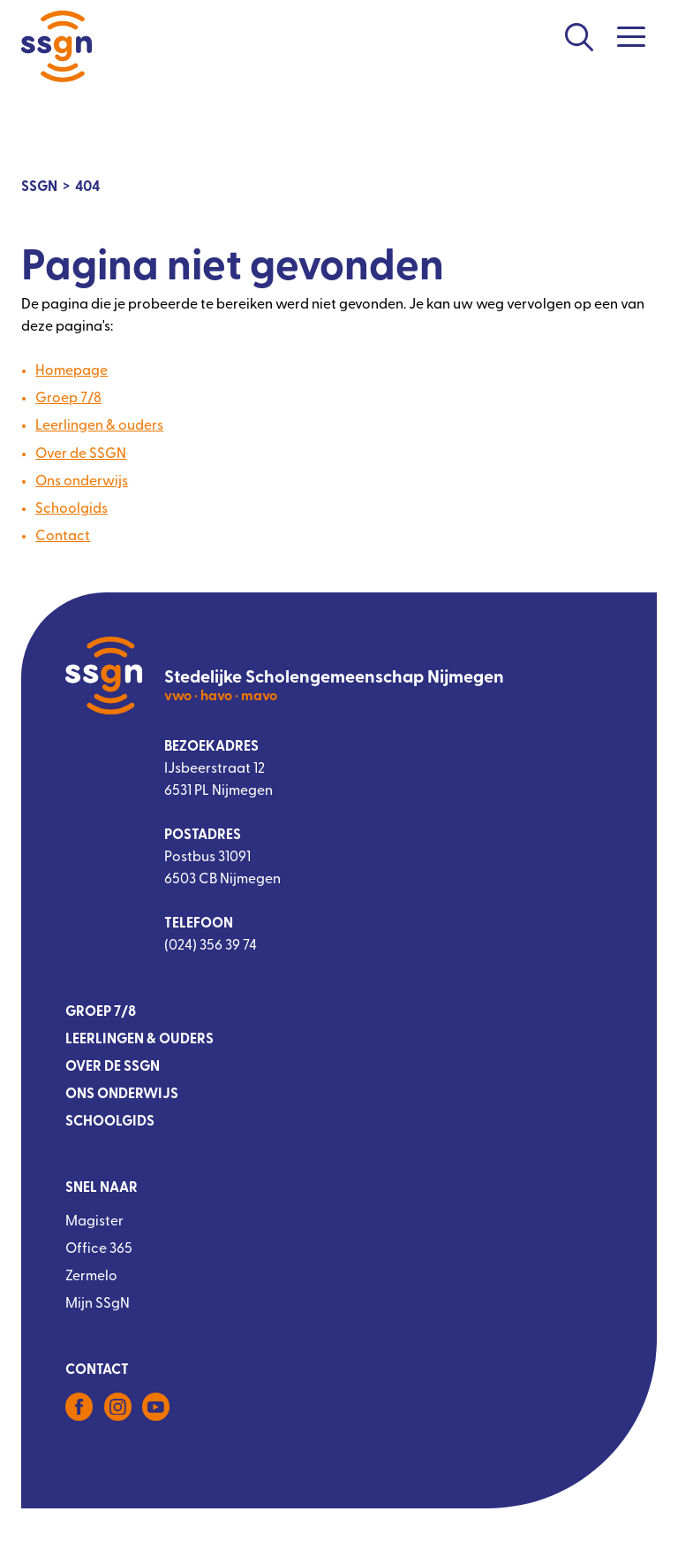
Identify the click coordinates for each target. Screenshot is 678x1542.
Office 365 (98, 1249)
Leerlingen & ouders (99, 426)
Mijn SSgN (97, 1304)
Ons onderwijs (81, 482)
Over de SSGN (80, 454)
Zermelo (91, 1277)
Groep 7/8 (68, 399)
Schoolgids (71, 509)
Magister (94, 1222)
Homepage (71, 371)
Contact (62, 537)
